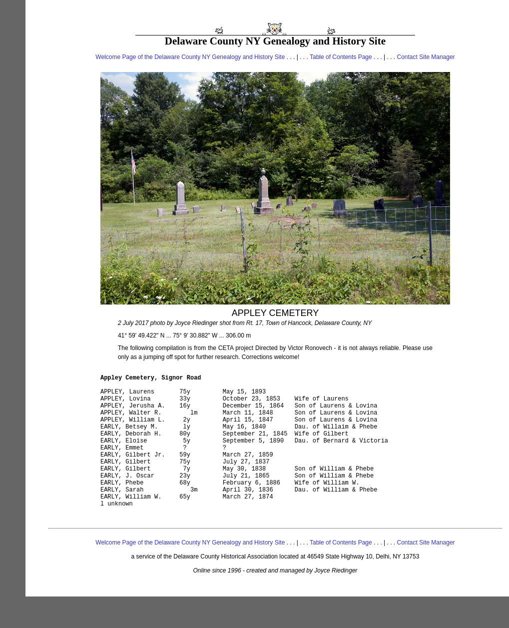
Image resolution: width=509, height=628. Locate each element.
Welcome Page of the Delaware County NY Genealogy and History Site (190, 57)
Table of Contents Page (341, 57)
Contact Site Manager (426, 57)
